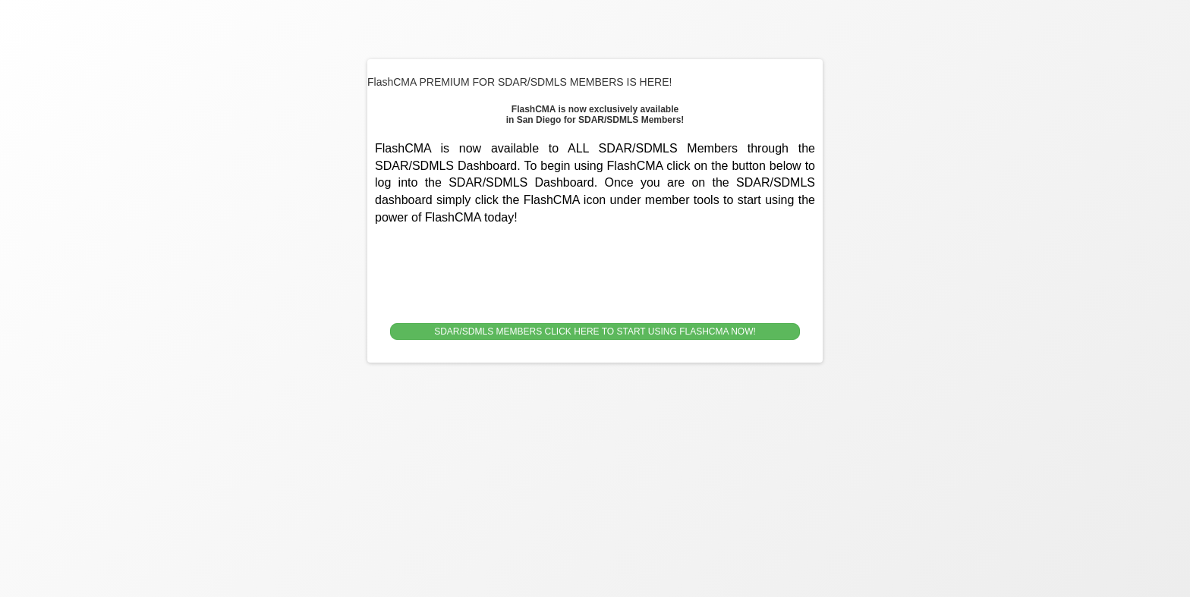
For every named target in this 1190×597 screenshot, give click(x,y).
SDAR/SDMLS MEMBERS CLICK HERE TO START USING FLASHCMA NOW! (595, 331)
